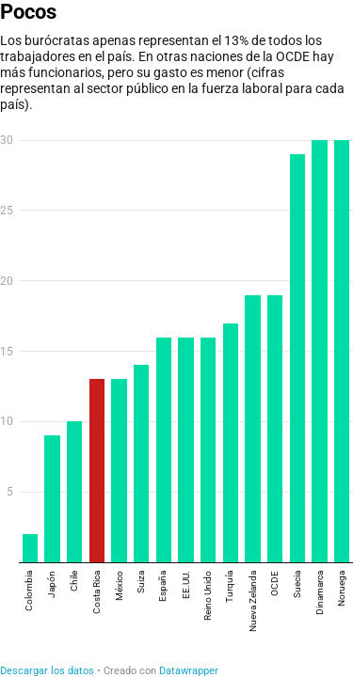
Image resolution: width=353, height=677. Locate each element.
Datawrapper (188, 671)
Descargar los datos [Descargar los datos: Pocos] (47, 671)
